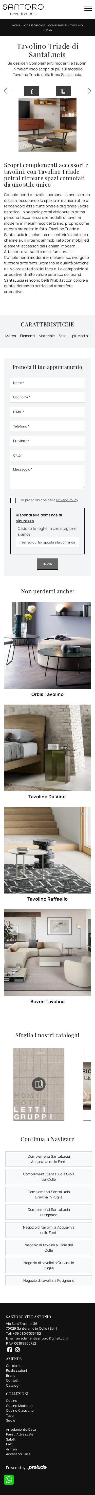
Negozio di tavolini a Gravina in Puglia (49, 1265)
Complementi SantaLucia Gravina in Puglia (49, 1194)
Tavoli (10, 1415)
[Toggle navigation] (88, 9)
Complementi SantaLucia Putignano (49, 1212)
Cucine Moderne (19, 1405)
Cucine (11, 1400)
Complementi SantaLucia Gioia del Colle (49, 1177)
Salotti (11, 1439)
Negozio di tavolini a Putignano (48, 1280)
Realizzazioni (16, 1370)
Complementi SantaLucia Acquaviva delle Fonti (49, 1159)
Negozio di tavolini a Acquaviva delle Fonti (48, 1230)
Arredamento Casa (21, 1429)
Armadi (11, 1449)
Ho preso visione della (49, 500)
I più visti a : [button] (80, 335)
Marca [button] (10, 335)
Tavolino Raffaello (47, 899)
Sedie (10, 1420)
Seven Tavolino (47, 1001)
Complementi (57, 25)
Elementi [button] (27, 335)
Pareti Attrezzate (19, 1434)
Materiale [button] (47, 335)
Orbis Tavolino (47, 694)
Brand (10, 1375)
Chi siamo (14, 1365)
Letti (9, 1444)
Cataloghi (13, 1385)
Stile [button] (62, 335)
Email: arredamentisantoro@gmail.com (37, 1338)
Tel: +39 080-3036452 (23, 1333)
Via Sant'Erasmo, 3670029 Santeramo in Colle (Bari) (31, 1326)
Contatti (12, 1380)
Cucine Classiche (20, 1410)
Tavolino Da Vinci (47, 796)
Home (16, 25)
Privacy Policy (67, 500)
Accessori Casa (34, 25)
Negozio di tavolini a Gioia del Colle (49, 1247)
